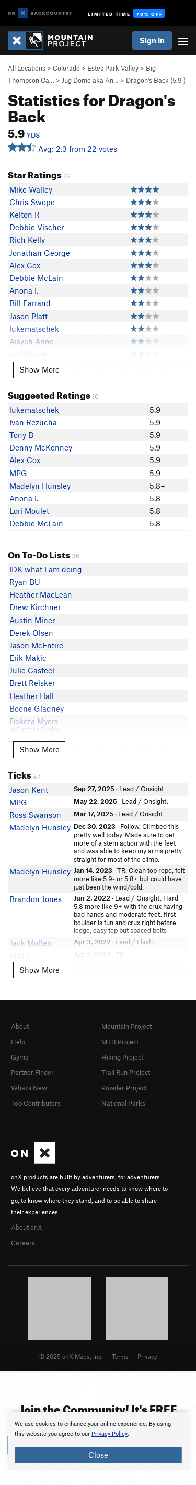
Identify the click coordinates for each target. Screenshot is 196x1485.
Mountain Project (126, 1026)
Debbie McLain (36, 278)
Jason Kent (28, 789)
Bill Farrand (30, 303)
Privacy (147, 1356)
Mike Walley (30, 189)
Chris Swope (32, 202)
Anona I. (23, 290)
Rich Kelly (27, 239)
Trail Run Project (125, 1072)
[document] (98, 1441)
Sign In (152, 40)
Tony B (21, 435)
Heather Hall (31, 696)
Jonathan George (39, 252)
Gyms (19, 1057)
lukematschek (34, 409)
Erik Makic (28, 657)
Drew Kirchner (35, 607)
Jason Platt (28, 316)
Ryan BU (24, 582)
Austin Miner (32, 620)
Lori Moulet (29, 510)
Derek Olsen (31, 632)
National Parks (123, 1103)
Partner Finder (32, 1072)
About (20, 1026)
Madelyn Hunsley (40, 485)
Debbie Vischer (36, 227)
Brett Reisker (32, 683)
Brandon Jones (35, 899)
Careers (23, 1243)
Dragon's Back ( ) (156, 80)
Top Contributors (36, 1103)
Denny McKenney (40, 447)
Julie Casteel (31, 670)
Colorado (66, 68)
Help (18, 1042)
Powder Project (124, 1088)
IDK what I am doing (45, 569)
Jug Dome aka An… (90, 80)
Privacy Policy (109, 1434)
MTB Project (120, 1042)
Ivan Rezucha (33, 422)
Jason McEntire (36, 645)
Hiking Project (122, 1057)
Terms (120, 1356)
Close (98, 1454)
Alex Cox (24, 265)
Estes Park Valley (113, 68)
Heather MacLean (40, 594)
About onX (26, 1227)
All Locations (26, 68)
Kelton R (24, 214)
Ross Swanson (35, 814)
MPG (18, 473)
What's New (29, 1088)
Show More (39, 369)
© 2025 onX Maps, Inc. (71, 1356)
